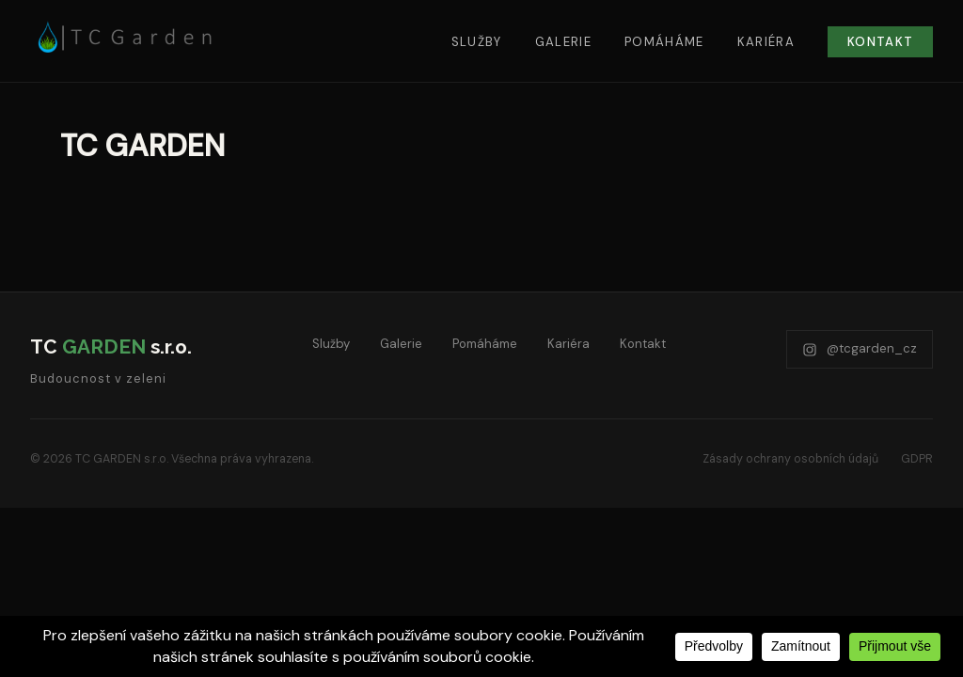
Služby (476, 42)
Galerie (563, 42)
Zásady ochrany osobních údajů (790, 458)
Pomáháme (664, 42)
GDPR (917, 458)
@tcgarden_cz (859, 348)
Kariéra (766, 42)
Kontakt (880, 42)
